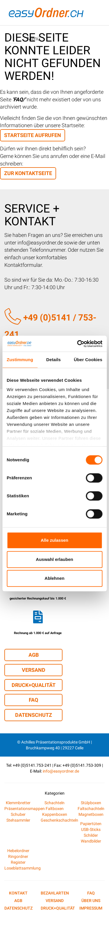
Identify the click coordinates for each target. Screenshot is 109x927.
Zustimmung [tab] (20, 359)
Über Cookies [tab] (88, 359)
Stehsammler (18, 820)
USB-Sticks (91, 829)
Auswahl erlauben (54, 559)
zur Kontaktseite (28, 173)
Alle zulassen (54, 540)
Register (18, 862)
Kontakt (18, 893)
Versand (33, 670)
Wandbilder (91, 841)
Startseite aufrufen (32, 135)
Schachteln (54, 802)
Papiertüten (90, 823)
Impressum (90, 908)
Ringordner (18, 856)
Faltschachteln (91, 808)
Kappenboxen (54, 814)
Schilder (91, 835)
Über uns (90, 900)
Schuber (18, 814)
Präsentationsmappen (24, 808)
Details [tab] (53, 359)
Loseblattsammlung (22, 868)
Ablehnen (54, 578)
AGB (33, 655)
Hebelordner (18, 850)
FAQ (33, 700)
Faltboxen (55, 808)
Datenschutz (33, 715)
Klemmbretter (18, 802)
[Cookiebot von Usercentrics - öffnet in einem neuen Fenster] (77, 344)
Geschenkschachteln (59, 820)
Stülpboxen (91, 802)
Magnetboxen (90, 814)
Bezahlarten (55, 893)
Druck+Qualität (34, 685)
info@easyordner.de (61, 771)
